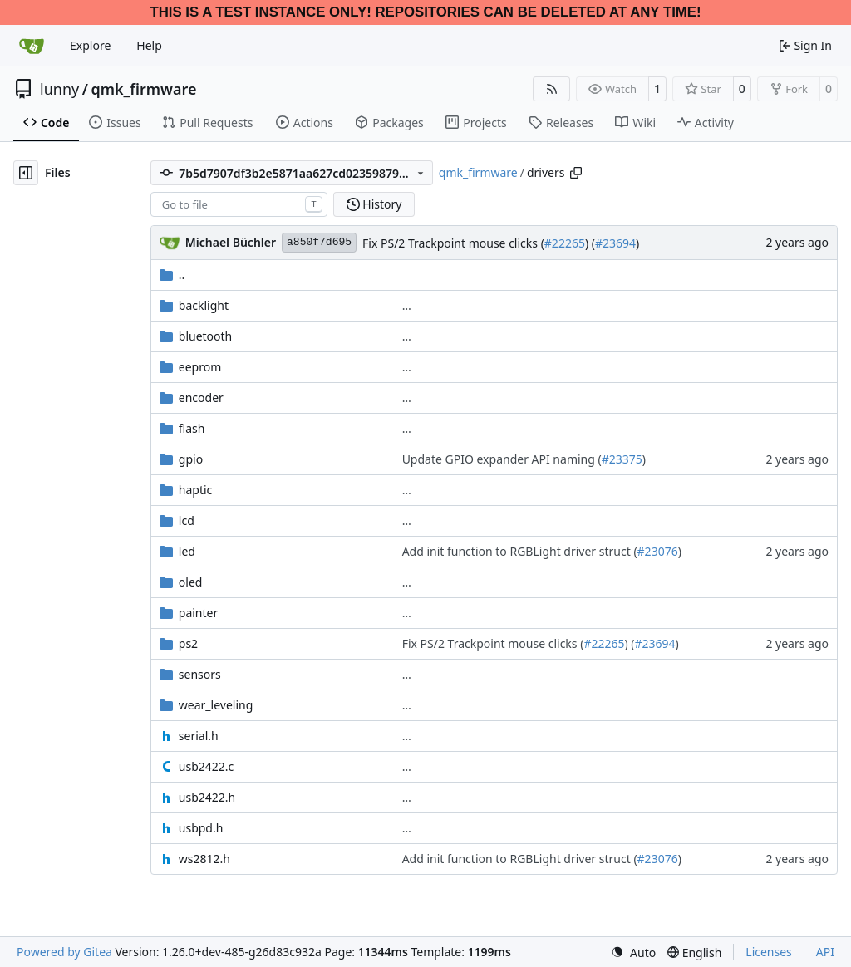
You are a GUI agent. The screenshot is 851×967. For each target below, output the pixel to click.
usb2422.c (206, 766)
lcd (186, 520)
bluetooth (205, 336)
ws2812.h (204, 858)
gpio (191, 459)
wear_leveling (216, 705)
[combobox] (238, 204)
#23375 (622, 459)
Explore (90, 45)
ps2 (188, 643)
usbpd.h (201, 828)
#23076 (657, 551)
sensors (200, 674)
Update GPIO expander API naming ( (502, 459)
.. (172, 274)
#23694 (615, 243)
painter (198, 613)
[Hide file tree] (25, 172)
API (825, 952)
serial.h (199, 736)
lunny (59, 89)
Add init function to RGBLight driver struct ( (519, 551)
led (187, 551)
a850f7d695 (319, 242)
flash (192, 428)
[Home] (31, 46)
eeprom (200, 367)
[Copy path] (576, 173)
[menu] (633, 952)
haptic (196, 490)
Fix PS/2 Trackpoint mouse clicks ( (453, 243)
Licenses (768, 952)
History (374, 204)
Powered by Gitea (64, 952)
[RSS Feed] (552, 88)
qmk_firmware (143, 89)
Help (149, 45)
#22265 (564, 243)
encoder (201, 397)
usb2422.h (207, 797)
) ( (590, 243)
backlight (204, 305)
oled (191, 582)
